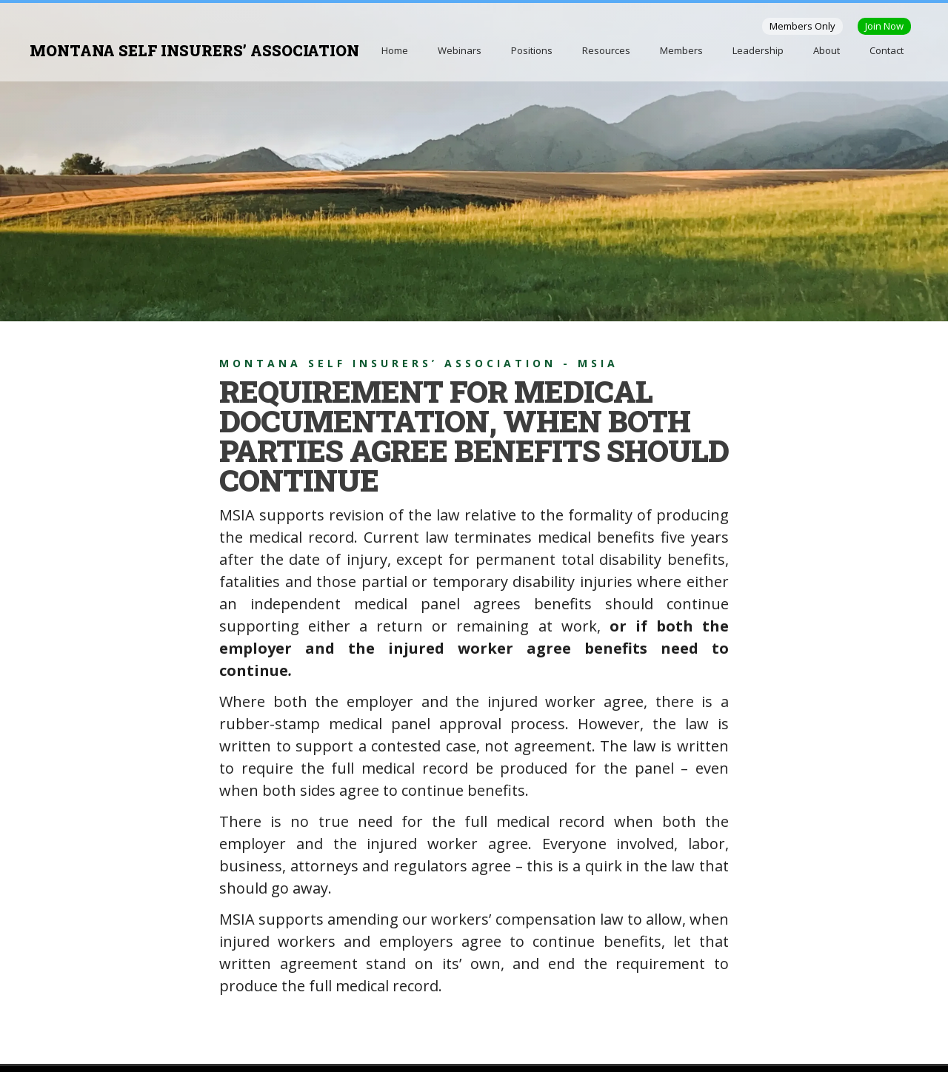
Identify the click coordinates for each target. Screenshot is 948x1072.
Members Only (802, 26)
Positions (532, 50)
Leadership (758, 50)
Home (394, 50)
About (826, 50)
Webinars (459, 50)
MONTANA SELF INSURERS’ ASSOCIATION (194, 50)
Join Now (884, 26)
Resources (606, 50)
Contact (886, 50)
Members (681, 50)
